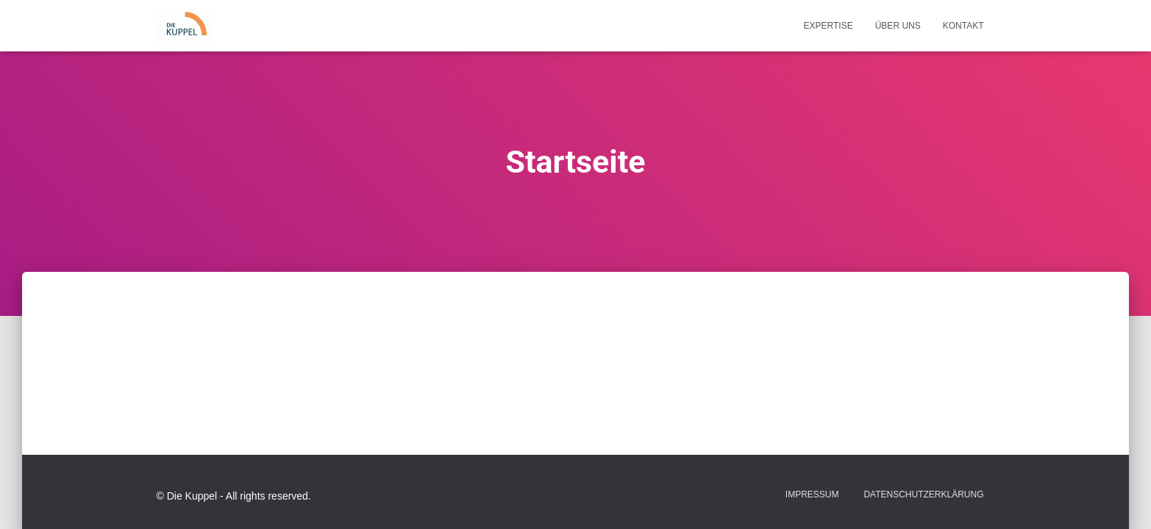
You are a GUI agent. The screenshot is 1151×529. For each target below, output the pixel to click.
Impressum (812, 494)
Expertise (828, 26)
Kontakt (963, 26)
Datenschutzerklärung (923, 494)
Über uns (898, 26)
